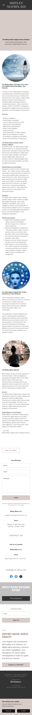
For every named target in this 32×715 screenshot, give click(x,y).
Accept (23, 711)
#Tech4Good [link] (16, 685)
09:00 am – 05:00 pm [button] (19, 558)
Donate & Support (16, 665)
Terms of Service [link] (17, 505)
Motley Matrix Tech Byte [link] (16, 687)
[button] (3, 5)
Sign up (16, 620)
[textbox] (16, 465)
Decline (8, 711)
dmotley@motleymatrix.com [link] (18, 515)
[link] (16, 5)
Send (16, 497)
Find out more (11, 450)
